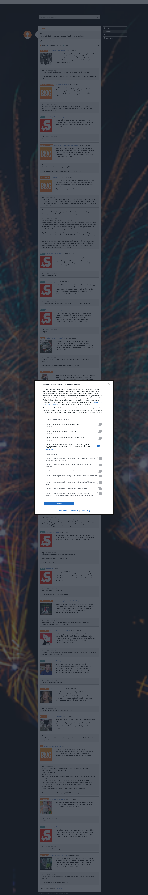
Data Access (74, 511)
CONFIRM (59, 503)
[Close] (110, 384)
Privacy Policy (85, 511)
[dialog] (74, 447)
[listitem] (74, 420)
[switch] (99, 424)
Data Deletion (62, 511)
